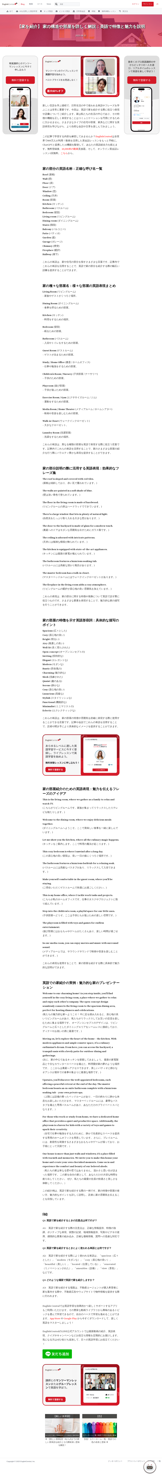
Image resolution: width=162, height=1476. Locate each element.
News (49, 4)
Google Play (70, 1318)
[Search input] (69, 4)
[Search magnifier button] (56, 4)
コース (39, 4)
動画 (31, 4)
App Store (55, 1318)
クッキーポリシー (115, 1461)
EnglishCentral (103, 136)
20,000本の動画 (70, 149)
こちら (64, 153)
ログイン (135, 4)
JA (157, 4)
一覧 (159, 1461)
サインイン (147, 4)
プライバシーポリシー (136, 1461)
